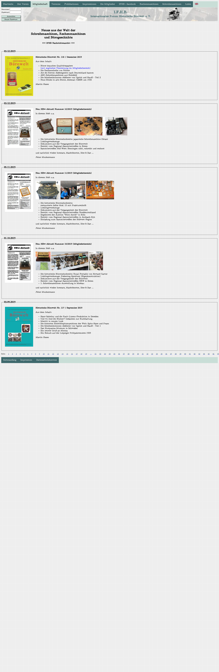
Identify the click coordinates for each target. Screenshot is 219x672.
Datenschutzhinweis (46, 360)
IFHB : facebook (127, 4)
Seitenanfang (9, 360)
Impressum (26, 360)
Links (188, 4)
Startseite (8, 4)
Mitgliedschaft (40, 4)
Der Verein (23, 4)
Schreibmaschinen (171, 4)
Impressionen (89, 4)
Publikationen (71, 4)
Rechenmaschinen (149, 4)
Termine (55, 4)
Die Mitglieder (107, 4)
